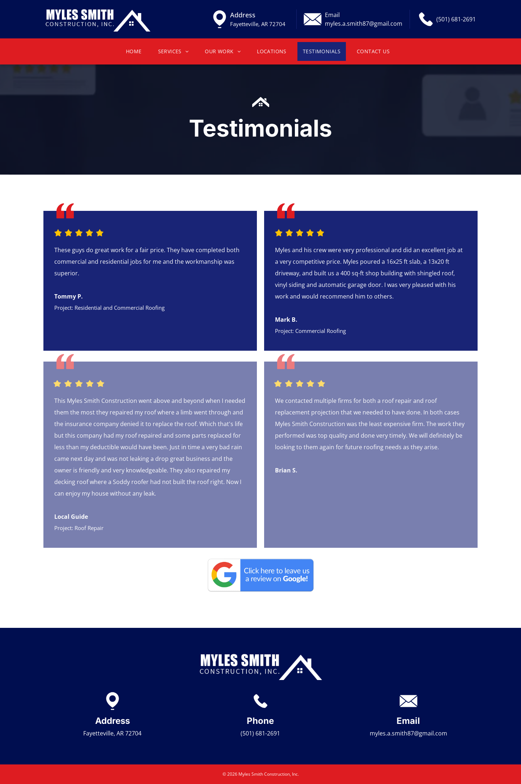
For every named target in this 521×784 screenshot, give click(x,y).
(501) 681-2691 (456, 19)
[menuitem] (136, 51)
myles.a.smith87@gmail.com (363, 24)
